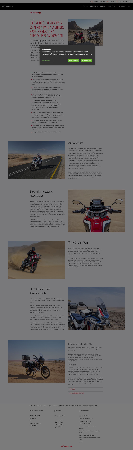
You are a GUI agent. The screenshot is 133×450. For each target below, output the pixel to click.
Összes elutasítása (73, 60)
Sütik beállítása (46, 60)
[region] (67, 55)
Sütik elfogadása (86, 60)
